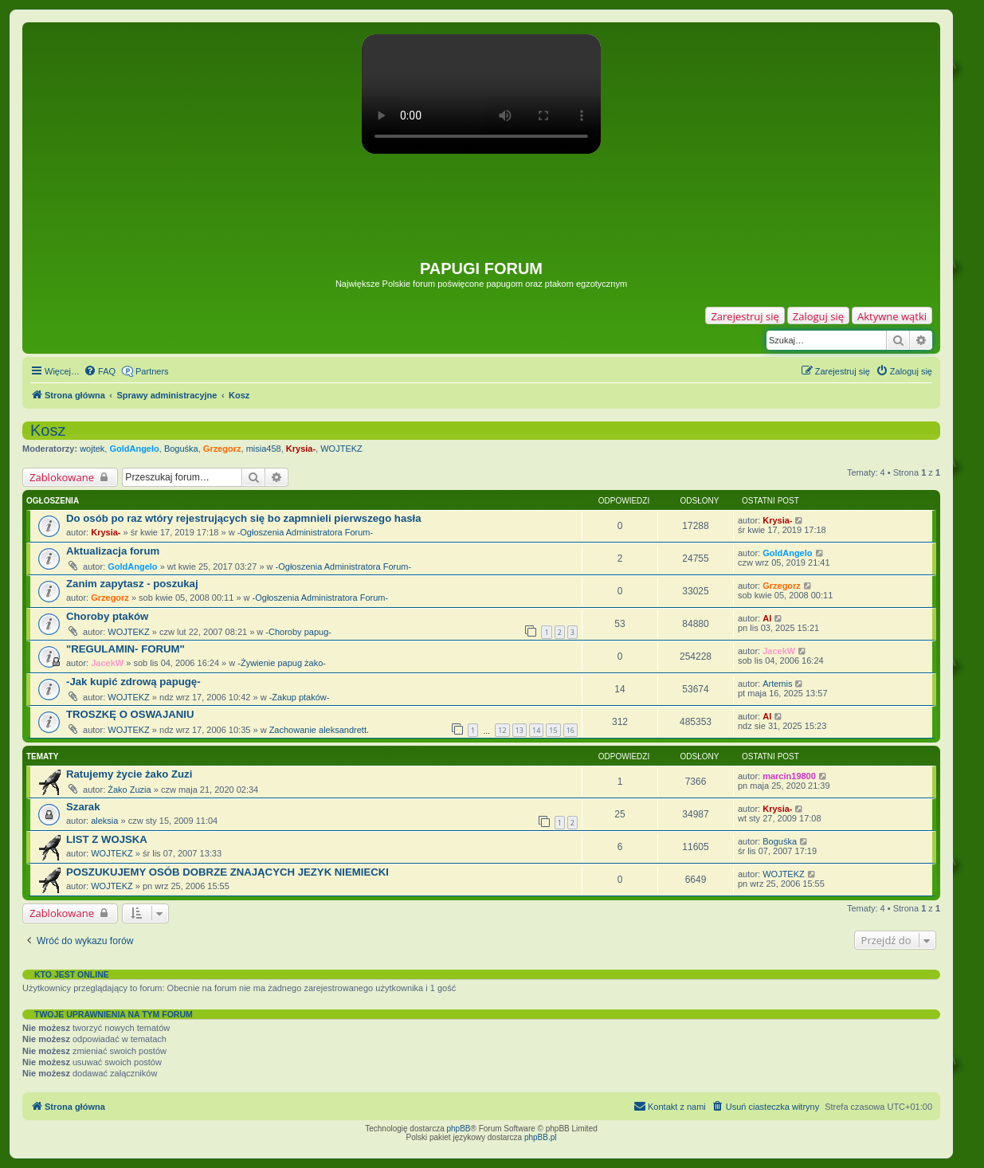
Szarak (83, 807)
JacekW (107, 663)
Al (767, 618)
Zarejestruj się (744, 316)
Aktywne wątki (892, 316)
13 (519, 730)
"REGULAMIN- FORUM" (125, 649)
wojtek (92, 448)
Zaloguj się (818, 316)
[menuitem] (100, 371)
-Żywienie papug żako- (281, 663)
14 (536, 730)
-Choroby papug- (298, 632)
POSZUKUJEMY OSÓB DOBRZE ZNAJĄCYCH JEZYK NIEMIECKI (227, 872)
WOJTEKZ (341, 448)
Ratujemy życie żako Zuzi (129, 774)
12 (502, 730)
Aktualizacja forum (112, 551)
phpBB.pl (540, 1137)
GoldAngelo (134, 448)
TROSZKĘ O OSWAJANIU (130, 714)
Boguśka (181, 448)
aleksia (104, 820)
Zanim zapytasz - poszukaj (132, 584)
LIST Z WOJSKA (106, 839)
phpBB (459, 1128)
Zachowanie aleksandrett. (319, 730)
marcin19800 (789, 776)
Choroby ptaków (107, 616)
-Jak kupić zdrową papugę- (133, 682)
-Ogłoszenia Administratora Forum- (305, 532)
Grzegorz (222, 448)
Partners (152, 371)
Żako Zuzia (129, 789)
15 (553, 730)
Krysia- (301, 448)
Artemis (777, 683)
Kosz (47, 430)
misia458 (263, 448)
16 (570, 730)
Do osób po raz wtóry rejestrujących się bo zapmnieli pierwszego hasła (243, 518)
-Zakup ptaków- (299, 697)
